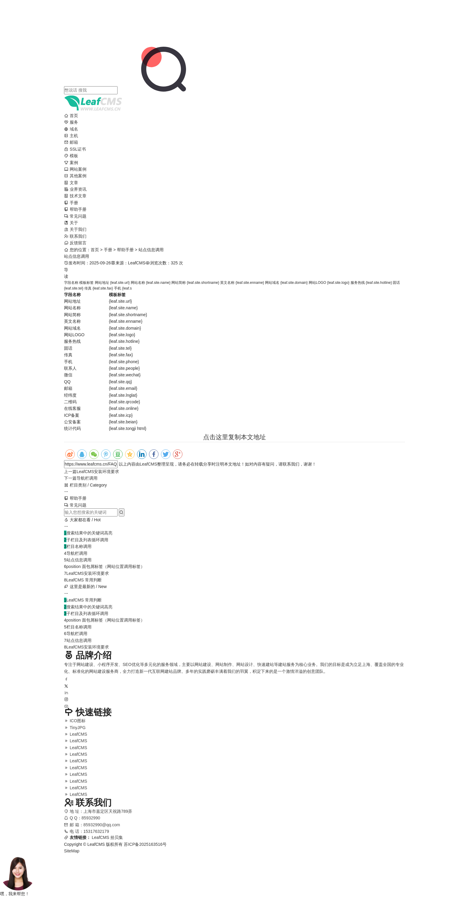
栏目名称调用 (79, 546)
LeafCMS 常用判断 (84, 580)
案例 (71, 162)
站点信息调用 (79, 559)
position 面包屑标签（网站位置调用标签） (105, 566)
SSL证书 (75, 149)
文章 (71, 182)
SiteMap (71, 850)
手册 (71, 202)
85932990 (91, 821)
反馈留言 (75, 242)
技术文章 (75, 195)
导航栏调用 (81, 478)
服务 (71, 122)
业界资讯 (75, 189)
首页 (71, 115)
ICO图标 (75, 724)
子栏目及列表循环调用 (87, 539)
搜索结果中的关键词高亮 (89, 533)
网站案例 (75, 169)
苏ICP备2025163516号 (145, 844)
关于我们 (75, 229)
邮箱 (71, 142)
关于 (71, 222)
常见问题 (75, 216)
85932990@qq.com (101, 828)
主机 (71, 135)
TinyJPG (75, 730)
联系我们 (75, 236)
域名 (71, 129)
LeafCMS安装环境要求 (91, 471)
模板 (71, 155)
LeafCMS (148, 464)
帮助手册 (75, 209)
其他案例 (75, 175)
